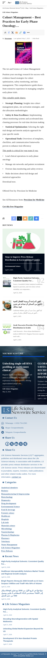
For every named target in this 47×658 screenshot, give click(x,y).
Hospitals (5, 519)
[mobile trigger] (5, 2)
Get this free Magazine (13, 206)
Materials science (8, 526)
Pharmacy (5, 538)
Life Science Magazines (10, 12)
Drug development (8, 503)
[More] (28, 33)
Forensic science (7, 513)
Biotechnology (7, 497)
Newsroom (8, 38)
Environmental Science (12, 266)
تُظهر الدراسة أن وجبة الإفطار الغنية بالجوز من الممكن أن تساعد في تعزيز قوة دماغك (27, 304)
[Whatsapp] (21, 444)
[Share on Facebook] (9, 33)
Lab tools (5, 522)
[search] (42, 2)
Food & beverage (8, 510)
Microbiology (6, 529)
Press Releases (7, 551)
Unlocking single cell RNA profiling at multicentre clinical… (17, 367)
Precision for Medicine (34, 200)
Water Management (9, 545)
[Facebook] (7, 444)
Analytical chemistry (9, 488)
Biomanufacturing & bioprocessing (15, 494)
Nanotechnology (7, 532)
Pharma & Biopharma (10, 535)
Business (4, 491)
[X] (12, 444)
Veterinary (5, 541)
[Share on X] (12, 33)
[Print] (24, 33)
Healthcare (5, 516)
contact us (16, 477)
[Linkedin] (16, 444)
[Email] (16, 33)
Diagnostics (5, 500)
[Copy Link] (20, 33)
